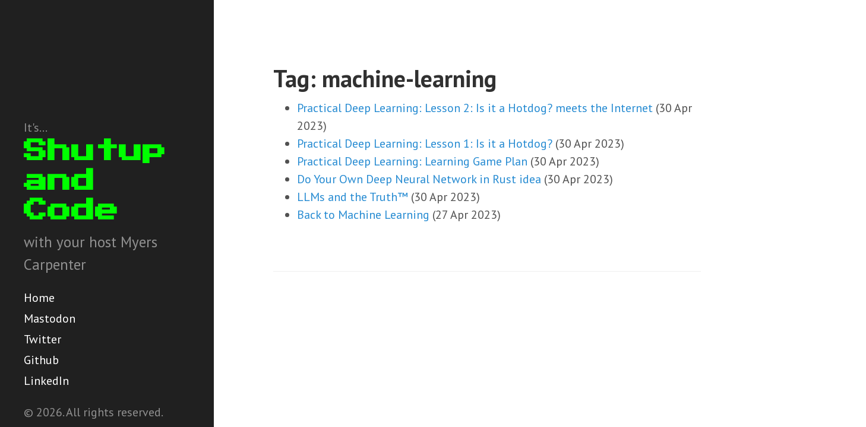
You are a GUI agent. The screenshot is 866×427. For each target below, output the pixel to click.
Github (41, 360)
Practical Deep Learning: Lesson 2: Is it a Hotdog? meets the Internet (475, 108)
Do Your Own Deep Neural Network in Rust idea (419, 179)
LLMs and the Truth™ (352, 197)
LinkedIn (46, 380)
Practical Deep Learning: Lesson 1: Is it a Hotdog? (424, 143)
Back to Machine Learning (363, 214)
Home (39, 297)
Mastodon (49, 318)
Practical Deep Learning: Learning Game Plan (412, 161)
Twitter (42, 339)
